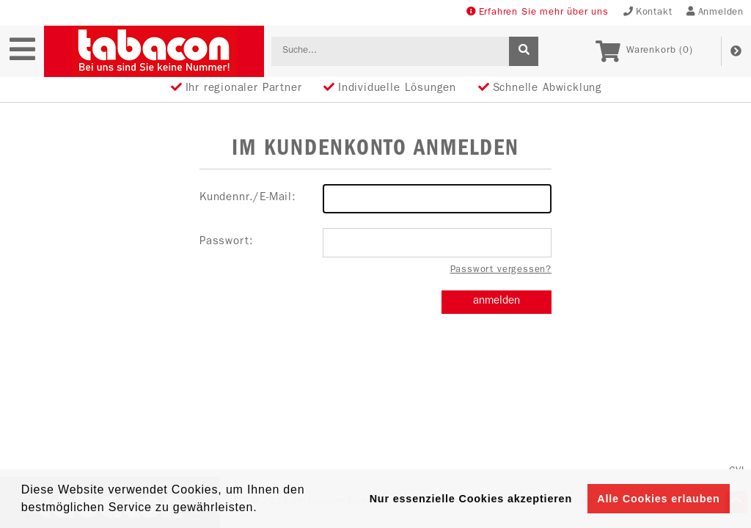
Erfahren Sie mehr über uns (537, 12)
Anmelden (715, 12)
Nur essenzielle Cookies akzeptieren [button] (471, 499)
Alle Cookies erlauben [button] (658, 499)
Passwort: (375, 242)
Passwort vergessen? (501, 270)
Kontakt (648, 12)
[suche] (523, 51)
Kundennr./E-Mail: (375, 198)
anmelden (496, 301)
